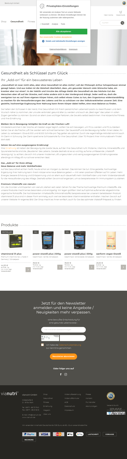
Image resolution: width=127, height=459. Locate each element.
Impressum (73, 49)
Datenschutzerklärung (57, 49)
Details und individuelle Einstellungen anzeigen (65, 41)
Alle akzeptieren (63, 31)
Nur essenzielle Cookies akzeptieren (56, 37)
